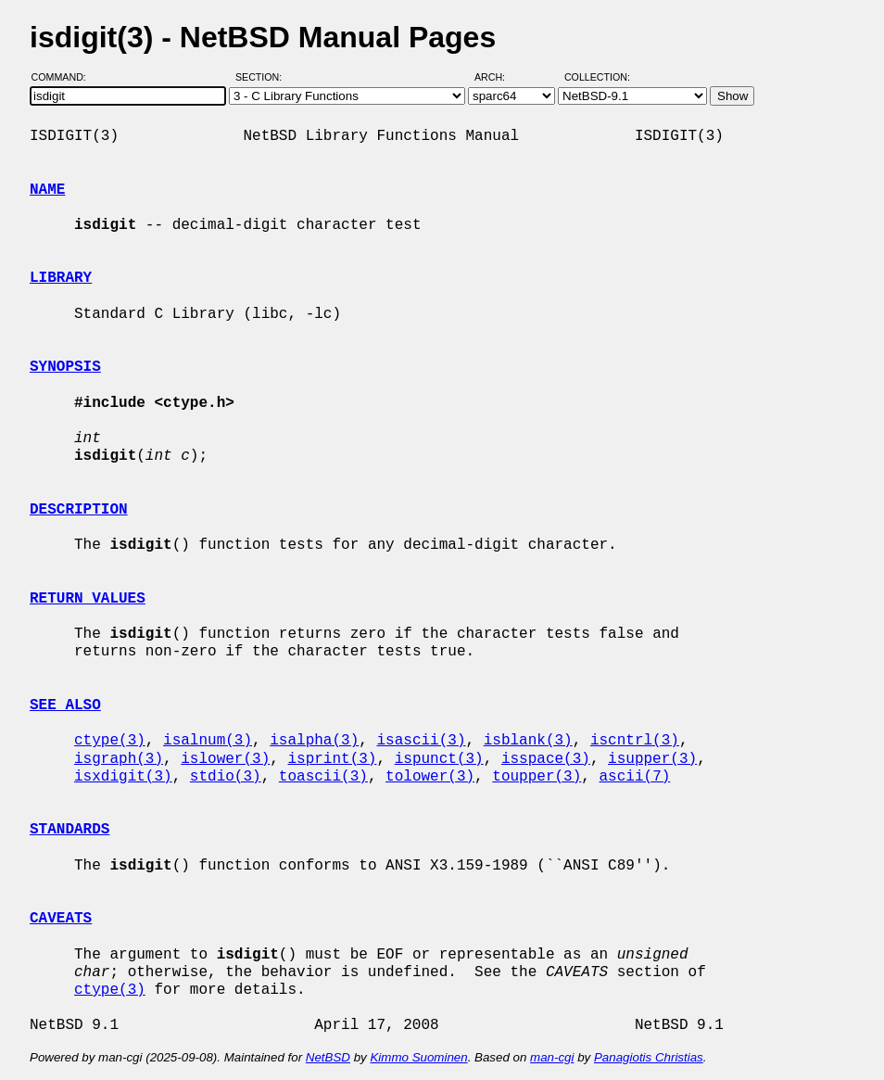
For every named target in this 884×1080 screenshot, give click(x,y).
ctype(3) (109, 741)
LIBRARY (61, 278)
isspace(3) (545, 759)
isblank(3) (528, 741)
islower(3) (225, 759)
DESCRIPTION (79, 510)
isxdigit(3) (123, 777)
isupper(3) (652, 759)
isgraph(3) (118, 759)
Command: (64, 77)
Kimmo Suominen (418, 1057)
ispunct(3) (439, 759)
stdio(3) (225, 777)
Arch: (498, 77)
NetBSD (328, 1057)
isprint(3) (331, 759)
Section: (262, 77)
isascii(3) (420, 741)
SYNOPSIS (65, 367)
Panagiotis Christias (648, 1057)
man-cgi (552, 1057)
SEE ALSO (65, 705)
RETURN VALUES (87, 599)
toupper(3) (536, 777)
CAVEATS (61, 918)
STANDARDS (69, 830)
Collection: (597, 77)
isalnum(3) (207, 741)
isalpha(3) (314, 741)
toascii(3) (323, 777)
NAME (47, 190)
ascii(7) (635, 777)
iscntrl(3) (634, 741)
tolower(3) (429, 777)
